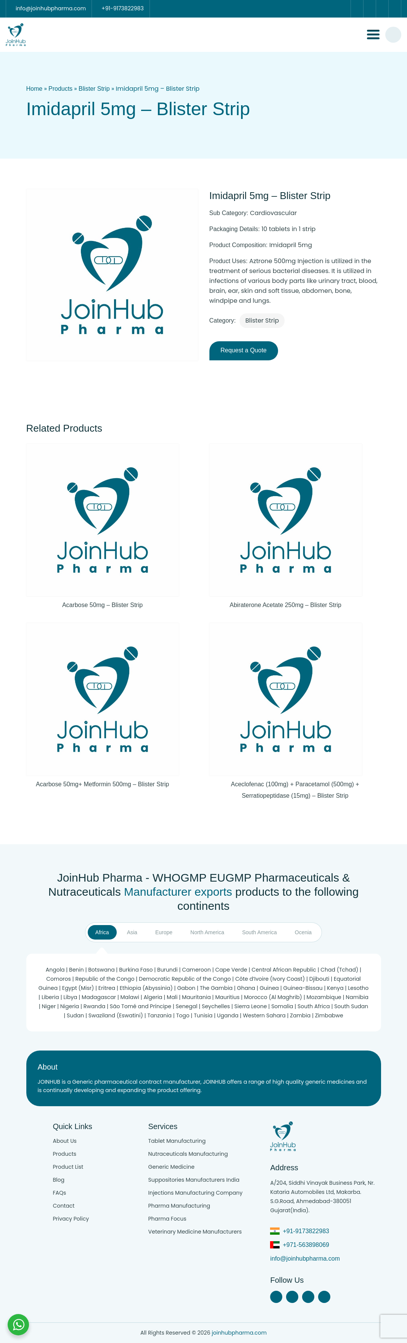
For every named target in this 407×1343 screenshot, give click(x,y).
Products (60, 88)
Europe (163, 932)
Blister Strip (94, 88)
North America (207, 932)
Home (34, 88)
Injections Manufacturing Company (195, 1193)
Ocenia (303, 932)
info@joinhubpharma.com (305, 1258)
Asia (132, 932)
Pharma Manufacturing (179, 1206)
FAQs (59, 1193)
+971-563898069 (306, 1245)
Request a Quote (243, 350)
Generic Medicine (171, 1167)
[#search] (393, 35)
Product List (68, 1167)
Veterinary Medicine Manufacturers (194, 1231)
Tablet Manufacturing (177, 1141)
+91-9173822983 (306, 1231)
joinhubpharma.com (239, 1333)
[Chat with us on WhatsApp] (18, 1324)
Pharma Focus (167, 1219)
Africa (102, 932)
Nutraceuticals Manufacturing (188, 1154)
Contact (63, 1206)
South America (259, 932)
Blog (58, 1180)
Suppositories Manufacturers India (193, 1180)
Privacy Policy (71, 1219)
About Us (64, 1141)
